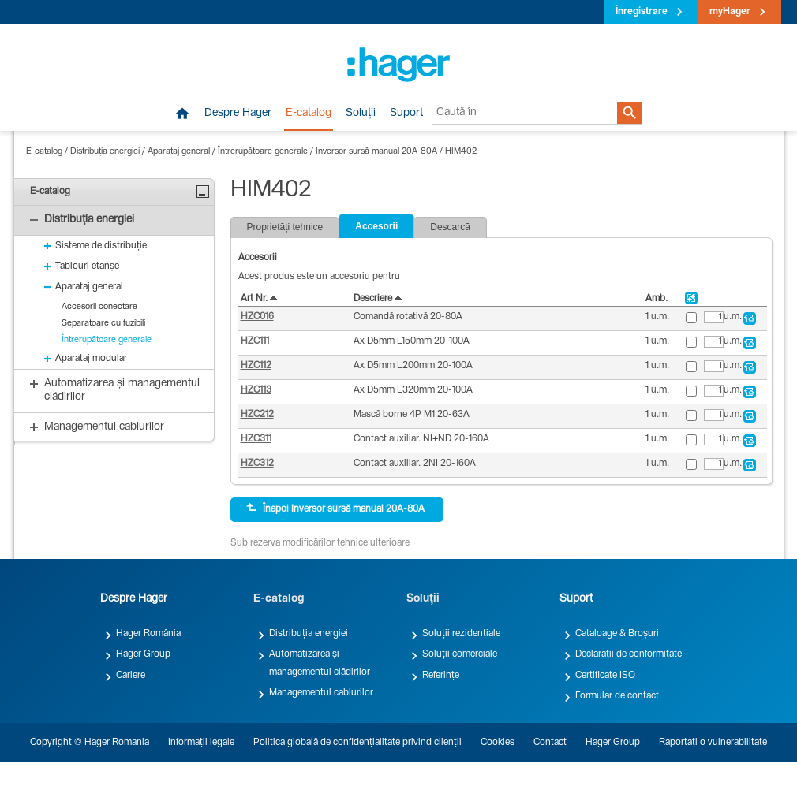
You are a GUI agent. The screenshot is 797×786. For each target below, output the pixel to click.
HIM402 (461, 151)
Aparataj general (179, 151)
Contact (550, 742)
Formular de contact (617, 696)
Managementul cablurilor (321, 693)
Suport (406, 113)
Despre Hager (237, 113)
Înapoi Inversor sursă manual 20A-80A (335, 508)
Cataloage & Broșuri (617, 634)
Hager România (148, 634)
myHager (729, 12)
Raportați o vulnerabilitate (713, 742)
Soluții (361, 113)
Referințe (440, 675)
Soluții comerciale (459, 654)
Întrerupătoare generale (263, 151)
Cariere (130, 675)
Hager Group (143, 654)
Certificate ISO (605, 675)
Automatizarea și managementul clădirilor (319, 663)
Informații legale (201, 742)
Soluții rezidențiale (461, 634)
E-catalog (308, 113)
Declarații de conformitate (628, 654)
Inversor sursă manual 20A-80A (376, 151)
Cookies (497, 742)
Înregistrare (642, 12)
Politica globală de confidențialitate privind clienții (357, 742)
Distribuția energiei (105, 151)
